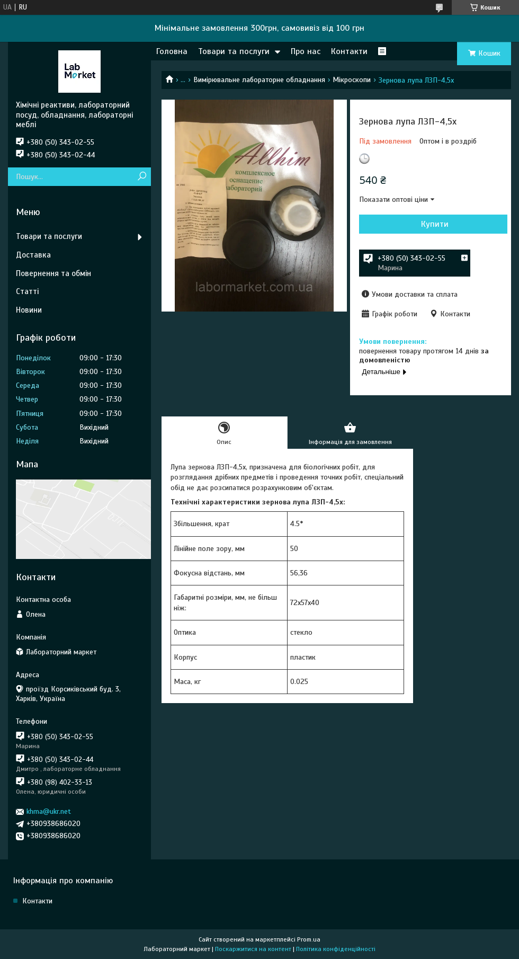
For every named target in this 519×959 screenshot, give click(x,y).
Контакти (349, 51)
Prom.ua (308, 939)
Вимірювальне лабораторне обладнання (259, 79)
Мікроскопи (352, 79)
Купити (435, 224)
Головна (171, 51)
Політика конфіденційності (335, 949)
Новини (29, 310)
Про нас (305, 51)
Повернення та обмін (53, 273)
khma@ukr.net (48, 811)
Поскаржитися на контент (253, 949)
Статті (27, 291)
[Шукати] (141, 176)
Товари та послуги (234, 51)
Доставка (33, 255)
